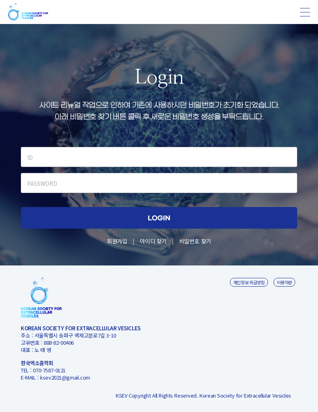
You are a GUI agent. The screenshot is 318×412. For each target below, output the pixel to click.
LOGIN (159, 218)
